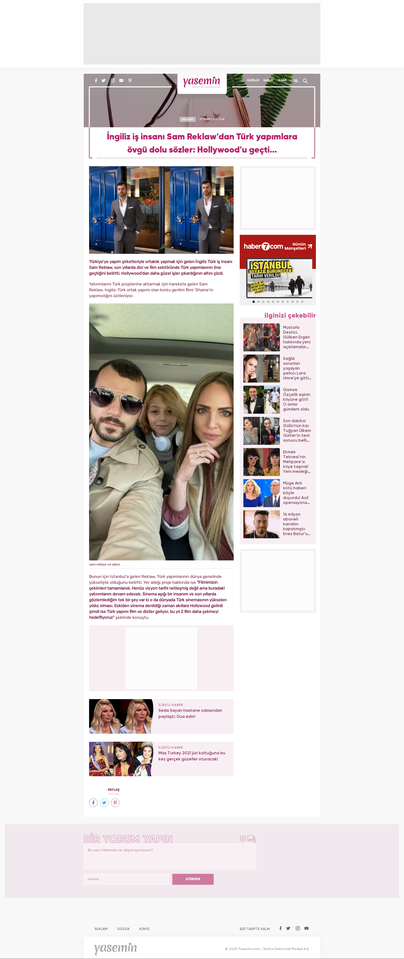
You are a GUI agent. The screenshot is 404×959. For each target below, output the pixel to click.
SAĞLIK (268, 80)
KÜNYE (144, 929)
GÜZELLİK (253, 80)
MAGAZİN (187, 119)
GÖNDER (193, 879)
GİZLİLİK (123, 929)
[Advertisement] (161, 657)
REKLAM (101, 929)
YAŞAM (282, 80)
